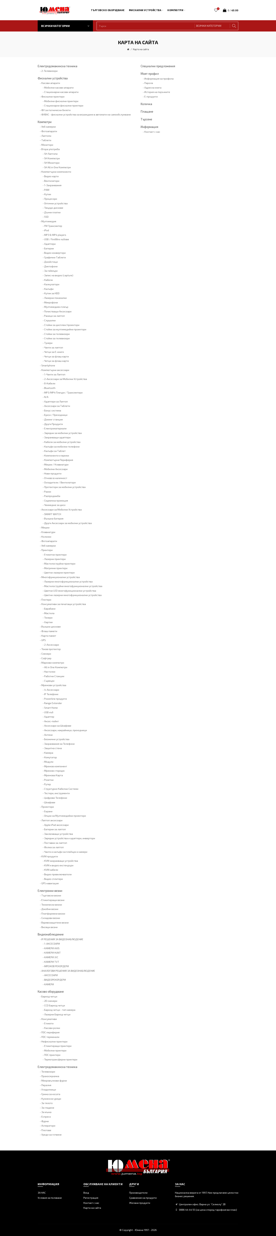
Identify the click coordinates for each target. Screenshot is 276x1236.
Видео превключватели (58, 874)
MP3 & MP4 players (55, 234)
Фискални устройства (53, 78)
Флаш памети (49, 631)
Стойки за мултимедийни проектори (65, 329)
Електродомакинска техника (57, 66)
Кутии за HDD (51, 293)
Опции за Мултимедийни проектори (65, 815)
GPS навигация (50, 883)
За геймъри (51, 270)
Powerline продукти (55, 698)
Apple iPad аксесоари (56, 824)
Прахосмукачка (50, 1076)
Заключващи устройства (58, 833)
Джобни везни (49, 908)
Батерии (49, 248)
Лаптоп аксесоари (51, 820)
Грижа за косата (50, 1094)
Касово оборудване (51, 991)
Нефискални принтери (54, 1041)
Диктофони (51, 266)
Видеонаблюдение (51, 934)
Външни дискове (51, 626)
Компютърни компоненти (56, 171)
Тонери (48, 617)
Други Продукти (53, 423)
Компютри (45, 122)
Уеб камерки (48, 126)
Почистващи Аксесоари (57, 311)
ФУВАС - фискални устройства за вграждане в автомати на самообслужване (86, 114)
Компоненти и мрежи (56, 455)
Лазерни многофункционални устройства (68, 581)
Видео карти (51, 176)
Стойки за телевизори (57, 333)
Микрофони (51, 302)
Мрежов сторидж (54, 770)
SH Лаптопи (51, 153)
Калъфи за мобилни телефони (62, 446)
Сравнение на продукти (143, 1197)
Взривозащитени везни (55, 922)
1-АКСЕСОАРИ (52, 943)
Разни (47, 491)
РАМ (46, 189)
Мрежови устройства (53, 685)
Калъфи (49, 288)
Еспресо (46, 1116)
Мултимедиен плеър (56, 306)
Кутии (47, 194)
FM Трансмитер (53, 225)
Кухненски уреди (51, 1098)
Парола (148, 82)
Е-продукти (151, 96)
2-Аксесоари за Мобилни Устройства (65, 378)
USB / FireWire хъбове (56, 239)
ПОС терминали (50, 1036)
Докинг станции (53, 419)
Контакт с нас (152, 131)
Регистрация (90, 1197)
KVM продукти (49, 856)
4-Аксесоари (51, 689)
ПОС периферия (50, 1032)
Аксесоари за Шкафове (57, 725)
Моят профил (150, 73)
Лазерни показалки (55, 297)
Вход (86, 1192)
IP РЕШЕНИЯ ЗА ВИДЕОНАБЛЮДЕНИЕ (62, 939)
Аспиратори (48, 1125)
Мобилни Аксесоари (56, 469)
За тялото (47, 1103)
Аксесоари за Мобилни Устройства (61, 509)
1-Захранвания (52, 185)
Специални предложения (158, 66)
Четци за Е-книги (54, 351)
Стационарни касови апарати (61, 91)
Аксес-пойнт (51, 721)
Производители (138, 1192)
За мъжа (46, 1112)
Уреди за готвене (51, 1134)
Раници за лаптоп (54, 315)
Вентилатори (51, 180)
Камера (48, 752)
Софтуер (46, 658)
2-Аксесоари (51, 644)
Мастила (49, 613)
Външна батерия (53, 518)
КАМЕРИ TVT (51, 961)
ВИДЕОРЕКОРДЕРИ (55, 979)
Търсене (146, 119)
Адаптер (49, 716)
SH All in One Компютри (57, 167)
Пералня (46, 1085)
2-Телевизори (49, 70)
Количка (146, 104)
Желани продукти (139, 1202)
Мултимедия (48, 221)
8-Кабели (49, 383)
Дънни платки (52, 212)
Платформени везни (53, 913)
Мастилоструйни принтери (59, 563)
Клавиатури (48, 532)
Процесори (50, 198)
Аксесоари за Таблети (57, 405)
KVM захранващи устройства (61, 860)
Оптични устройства (56, 203)
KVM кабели (51, 869)
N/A (46, 396)
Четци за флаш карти (56, 356)
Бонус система (52, 410)
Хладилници (48, 1089)
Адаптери (50, 243)
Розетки (49, 779)
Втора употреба (50, 149)
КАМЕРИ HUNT (52, 952)
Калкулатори (51, 284)
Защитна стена (53, 748)
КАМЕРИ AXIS (51, 948)
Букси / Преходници (55, 414)
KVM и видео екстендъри (58, 865)
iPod (46, 230)
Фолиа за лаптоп (54, 847)
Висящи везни (49, 927)
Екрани (48, 811)
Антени (48, 734)
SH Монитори (51, 162)
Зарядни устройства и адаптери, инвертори (69, 838)
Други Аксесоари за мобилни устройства (68, 523)
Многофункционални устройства (60, 577)
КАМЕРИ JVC (51, 957)
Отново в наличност (55, 478)
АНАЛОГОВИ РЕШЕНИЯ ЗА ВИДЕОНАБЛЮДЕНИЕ (68, 970)
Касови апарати (50, 82)
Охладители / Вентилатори (60, 482)
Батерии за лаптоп (55, 829)
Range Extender (53, 703)
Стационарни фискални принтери (63, 105)
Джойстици (51, 261)
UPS (43, 640)
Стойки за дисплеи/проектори (61, 324)
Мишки (45, 527)
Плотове (46, 1130)
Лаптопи (46, 135)
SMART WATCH (52, 514)
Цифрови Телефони (55, 797)
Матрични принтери (55, 568)
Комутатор (50, 757)
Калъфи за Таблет (55, 450)
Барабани (49, 608)
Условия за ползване (50, 1197)
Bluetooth (49, 387)
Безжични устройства (56, 739)
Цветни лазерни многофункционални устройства (73, 595)
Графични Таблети (55, 257)
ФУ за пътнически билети (56, 110)
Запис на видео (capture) (58, 275)
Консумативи (49, 1018)
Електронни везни (50, 890)
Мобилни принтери (55, 1050)
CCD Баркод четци (54, 1005)
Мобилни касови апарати (59, 87)
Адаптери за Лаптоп (56, 401)
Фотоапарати (49, 131)
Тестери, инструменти (57, 793)
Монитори (47, 144)
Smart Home (51, 707)
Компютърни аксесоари (55, 369)
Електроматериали (55, 428)
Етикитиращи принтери (57, 1045)
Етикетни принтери (55, 554)
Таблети (46, 140)
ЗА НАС (42, 1192)
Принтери (47, 549)
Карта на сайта (141, 49)
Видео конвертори (55, 252)
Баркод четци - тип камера (59, 1009)
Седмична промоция (56, 500)
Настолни (49, 671)
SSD (46, 216)
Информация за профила (159, 78)
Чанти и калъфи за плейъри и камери (65, 851)
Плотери (46, 599)
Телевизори (48, 1071)
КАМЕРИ (49, 984)
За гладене (47, 1107)
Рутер (47, 784)
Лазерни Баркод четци (57, 1014)
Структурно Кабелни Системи (61, 788)
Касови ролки (52, 1027)
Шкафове (49, 802)
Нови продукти (52, 473)
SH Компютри (52, 158)
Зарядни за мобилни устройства (63, 432)
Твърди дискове (53, 207)
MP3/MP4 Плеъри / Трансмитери (63, 392)
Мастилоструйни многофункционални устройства (73, 586)
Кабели (48, 279)
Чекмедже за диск (54, 504)
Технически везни (51, 904)
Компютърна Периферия (58, 459)
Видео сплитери (53, 878)
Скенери (46, 653)
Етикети (49, 1023)
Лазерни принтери (55, 558)
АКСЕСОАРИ (51, 975)
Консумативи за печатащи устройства (63, 604)
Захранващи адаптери (57, 437)
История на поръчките (157, 91)
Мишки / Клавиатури (56, 464)
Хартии (48, 622)
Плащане (147, 111)
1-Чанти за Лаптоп (54, 374)
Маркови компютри (52, 662)
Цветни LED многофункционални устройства (70, 590)
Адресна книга (152, 87)
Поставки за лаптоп (55, 842)
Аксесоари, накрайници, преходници (65, 730)
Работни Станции (54, 676)
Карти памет (48, 635)
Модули (48, 761)
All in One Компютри (55, 667)
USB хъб (48, 712)
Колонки (46, 536)
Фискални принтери (52, 96)
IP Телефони (51, 694)
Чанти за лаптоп (53, 347)
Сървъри (49, 680)
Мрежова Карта (53, 775)
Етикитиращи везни (52, 899)
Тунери (48, 342)
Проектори (47, 806)
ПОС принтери (52, 1054)
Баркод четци (49, 996)
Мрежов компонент (55, 766)
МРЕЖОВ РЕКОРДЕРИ (56, 966)
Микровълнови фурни (54, 1080)
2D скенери (50, 1000)
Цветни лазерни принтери (59, 572)
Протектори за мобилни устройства (65, 486)
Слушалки (50, 320)
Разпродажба (52, 495)
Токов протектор (51, 649)
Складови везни (50, 917)
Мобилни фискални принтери (61, 101)
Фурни (45, 1121)
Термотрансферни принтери (60, 1059)
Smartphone (48, 365)
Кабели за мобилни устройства (62, 441)
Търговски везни (51, 895)
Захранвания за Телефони (59, 743)
